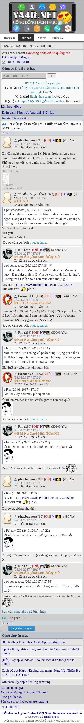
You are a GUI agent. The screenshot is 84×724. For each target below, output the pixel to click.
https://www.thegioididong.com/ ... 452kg (44, 284)
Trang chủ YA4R (17, 61)
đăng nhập (21, 611)
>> (12, 133)
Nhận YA (57, 37)
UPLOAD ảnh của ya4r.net (42, 83)
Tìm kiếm (6, 118)
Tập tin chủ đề (19, 118)
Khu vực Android (29, 112)
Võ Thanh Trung (49, 716)
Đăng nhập (9, 57)
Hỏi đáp (48, 112)
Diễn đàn (8, 112)
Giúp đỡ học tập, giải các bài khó (41, 101)
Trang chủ (9, 37)
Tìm (51, 75)
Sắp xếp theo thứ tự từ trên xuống (24, 701)
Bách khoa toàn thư (43, 96)
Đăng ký (25, 57)
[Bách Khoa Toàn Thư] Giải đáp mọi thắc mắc (34, 642)
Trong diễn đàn (11, 697)
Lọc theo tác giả (12, 688)
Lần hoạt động (11, 106)
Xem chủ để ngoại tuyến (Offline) (24, 692)
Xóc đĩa (42, 37)
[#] (54, 140)
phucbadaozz (38, 242)
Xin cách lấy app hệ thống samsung (26, 682)
